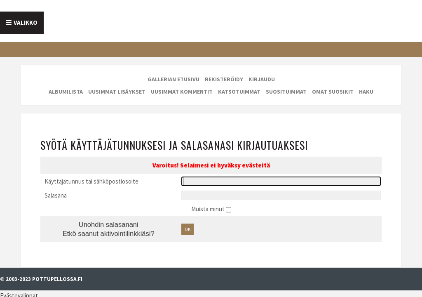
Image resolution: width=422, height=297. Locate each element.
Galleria (218, 19)
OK (181, 208)
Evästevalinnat (19, 267)
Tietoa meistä (79, 19)
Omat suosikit (333, 84)
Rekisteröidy (224, 72)
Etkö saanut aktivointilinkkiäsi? (91, 213)
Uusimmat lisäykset (116, 84)
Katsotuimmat (239, 84)
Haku (366, 84)
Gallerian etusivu (173, 72)
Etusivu (21, 19)
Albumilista (66, 84)
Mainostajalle (155, 19)
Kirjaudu (262, 72)
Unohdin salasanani (91, 202)
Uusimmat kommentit (182, 84)
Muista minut (208, 185)
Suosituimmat (286, 84)
